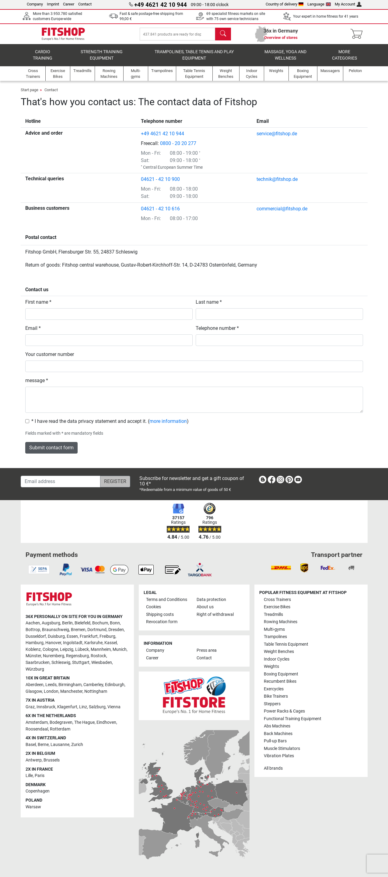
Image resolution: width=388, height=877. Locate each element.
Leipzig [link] (66, 649)
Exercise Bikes (277, 606)
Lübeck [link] (82, 649)
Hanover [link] (53, 642)
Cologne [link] (50, 649)
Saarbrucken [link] (38, 662)
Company (35, 4)
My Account (348, 4)
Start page (29, 94)
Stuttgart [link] (80, 662)
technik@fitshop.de (277, 183)
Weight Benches (279, 651)
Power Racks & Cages (284, 711)
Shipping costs (160, 614)
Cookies (153, 606)
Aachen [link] (33, 623)
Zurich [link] (77, 744)
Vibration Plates (279, 755)
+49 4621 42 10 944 (162, 138)
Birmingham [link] (70, 684)
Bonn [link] (115, 623)
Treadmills (273, 614)
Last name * (209, 306)
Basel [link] (31, 744)
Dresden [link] (116, 629)
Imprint (53, 4)
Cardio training (42, 59)
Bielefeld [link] (82, 623)
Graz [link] (30, 707)
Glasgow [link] (34, 691)
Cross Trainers (277, 599)
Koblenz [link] (33, 649)
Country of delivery (285, 4)
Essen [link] (72, 636)
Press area (207, 650)
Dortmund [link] (97, 629)
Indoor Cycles (276, 659)
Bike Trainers (276, 696)
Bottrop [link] (33, 629)
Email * (33, 332)
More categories (344, 59)
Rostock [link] (98, 655)
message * (36, 385)
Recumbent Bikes (280, 681)
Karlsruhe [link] (93, 642)
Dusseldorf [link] (36, 636)
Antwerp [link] (34, 760)
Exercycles (274, 689)
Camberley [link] (93, 684)
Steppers (272, 703)
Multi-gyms (274, 629)
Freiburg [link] (107, 636)
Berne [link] (43, 744)
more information (168, 425)
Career (68, 4)
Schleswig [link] (60, 662)
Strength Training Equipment (102, 59)
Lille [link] (29, 775)
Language (319, 4)
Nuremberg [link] (53, 655)
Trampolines (275, 636)
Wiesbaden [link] (101, 662)
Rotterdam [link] (60, 729)
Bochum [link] (100, 623)
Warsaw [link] (33, 807)
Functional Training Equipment (292, 718)
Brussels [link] (52, 760)
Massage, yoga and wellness (285, 59)
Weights (271, 666)
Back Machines (278, 733)
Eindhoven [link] (106, 722)
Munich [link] (120, 649)
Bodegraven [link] (61, 722)
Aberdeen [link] (35, 684)
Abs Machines (277, 726)
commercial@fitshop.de (282, 213)
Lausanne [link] (60, 744)
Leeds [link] (51, 684)
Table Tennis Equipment (286, 644)
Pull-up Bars (275, 741)
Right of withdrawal (215, 614)
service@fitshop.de (277, 138)
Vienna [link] (114, 707)
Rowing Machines (280, 621)
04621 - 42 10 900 (160, 183)
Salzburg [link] (97, 707)
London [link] (51, 691)
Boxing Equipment (281, 674)
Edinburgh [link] (114, 684)
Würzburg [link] (35, 669)
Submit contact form (51, 452)
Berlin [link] (67, 623)
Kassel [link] (110, 642)
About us (205, 606)
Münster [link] (33, 655)
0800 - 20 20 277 (178, 147)
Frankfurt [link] (89, 636)
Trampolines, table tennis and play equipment (194, 59)
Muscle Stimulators (282, 748)
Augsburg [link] (51, 623)
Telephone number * (217, 332)
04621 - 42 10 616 (160, 213)
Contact (85, 4)
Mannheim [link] (101, 649)
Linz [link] (83, 707)
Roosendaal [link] (37, 729)
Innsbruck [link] (46, 707)
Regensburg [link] (77, 655)
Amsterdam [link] (37, 722)
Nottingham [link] (95, 691)
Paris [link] (39, 775)
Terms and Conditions (166, 599)
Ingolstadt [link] (72, 642)
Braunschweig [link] (55, 629)
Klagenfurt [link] (67, 707)
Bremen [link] (78, 629)
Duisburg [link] (56, 636)
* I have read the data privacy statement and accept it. (89, 425)
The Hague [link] (84, 722)
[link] (263, 481)
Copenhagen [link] (38, 791)
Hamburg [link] (35, 642)
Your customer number (49, 358)
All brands (273, 768)
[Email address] (60, 481)
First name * (38, 306)
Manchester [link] (71, 691)
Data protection (211, 599)
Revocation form (161, 621)
